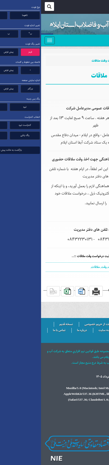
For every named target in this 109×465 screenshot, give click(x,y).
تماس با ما (18, 330)
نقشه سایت (65, 330)
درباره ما (41, 330)
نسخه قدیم (25, 324)
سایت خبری (93, 324)
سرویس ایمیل (91, 330)
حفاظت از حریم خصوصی (58, 324)
